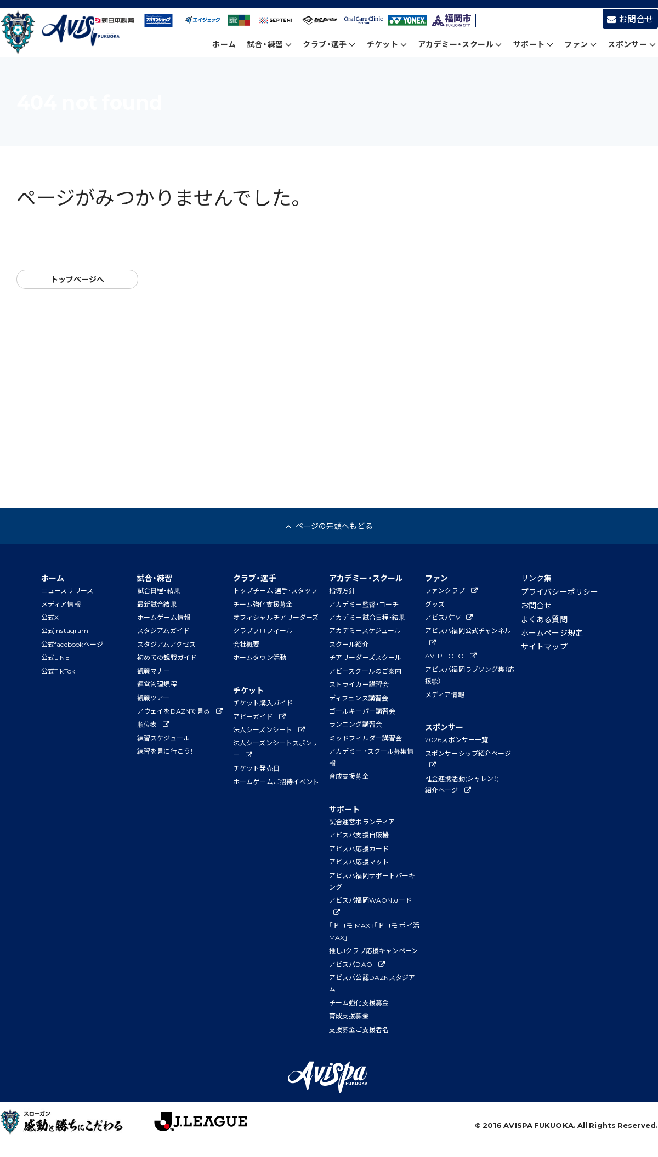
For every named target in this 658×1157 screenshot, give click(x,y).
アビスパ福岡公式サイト (62, 33)
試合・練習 (269, 43)
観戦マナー (154, 671)
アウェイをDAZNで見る (180, 711)
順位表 (153, 724)
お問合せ (630, 18)
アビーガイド (259, 716)
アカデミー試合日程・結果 (367, 617)
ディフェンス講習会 (358, 698)
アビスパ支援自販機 (359, 835)
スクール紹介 (349, 644)
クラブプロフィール (263, 630)
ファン (580, 43)
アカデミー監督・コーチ (364, 604)
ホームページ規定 (552, 632)
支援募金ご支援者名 (359, 1029)
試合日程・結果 (158, 590)
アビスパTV (449, 617)
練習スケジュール (163, 738)
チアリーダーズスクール (365, 657)
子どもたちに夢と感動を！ (66, 1124)
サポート (533, 43)
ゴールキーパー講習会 (362, 711)
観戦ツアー (153, 698)
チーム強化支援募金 (263, 604)
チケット (387, 43)
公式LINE (55, 657)
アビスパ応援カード (359, 848)
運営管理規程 (157, 684)
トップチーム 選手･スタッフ (275, 590)
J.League (190, 1124)
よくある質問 (544, 618)
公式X (50, 617)
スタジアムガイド (163, 630)
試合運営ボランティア (362, 822)
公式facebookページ (72, 644)
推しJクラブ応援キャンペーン (373, 950)
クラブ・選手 (329, 43)
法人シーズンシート (269, 729)
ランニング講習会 (355, 724)
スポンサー (632, 43)
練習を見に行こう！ (165, 751)
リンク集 (536, 577)
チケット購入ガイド (263, 703)
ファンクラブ (451, 590)
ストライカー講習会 (359, 684)
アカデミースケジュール (365, 630)
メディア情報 (61, 604)
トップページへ (77, 278)
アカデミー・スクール (460, 43)
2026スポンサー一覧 (456, 739)
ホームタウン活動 (259, 657)
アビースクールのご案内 (365, 671)
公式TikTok (58, 671)
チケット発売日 (256, 768)
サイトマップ (544, 646)
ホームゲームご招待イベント (276, 781)
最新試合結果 (157, 604)
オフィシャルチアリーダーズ (276, 617)
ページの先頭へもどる (328, 525)
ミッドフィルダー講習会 (365, 738)
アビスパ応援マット (359, 862)
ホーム (224, 43)
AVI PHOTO (451, 655)
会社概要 (246, 644)
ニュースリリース (67, 590)
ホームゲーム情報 (163, 617)
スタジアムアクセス (166, 644)
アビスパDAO (357, 964)
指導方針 (342, 590)
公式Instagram (64, 630)
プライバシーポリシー (559, 591)
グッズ (435, 604)
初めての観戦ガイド (167, 657)
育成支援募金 (349, 776)
